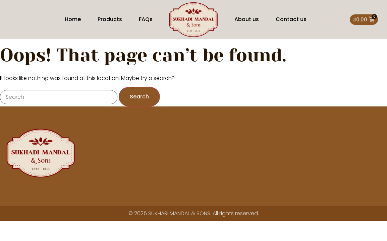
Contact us (291, 19)
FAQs (146, 19)
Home (73, 19)
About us (246, 19)
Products (110, 19)
